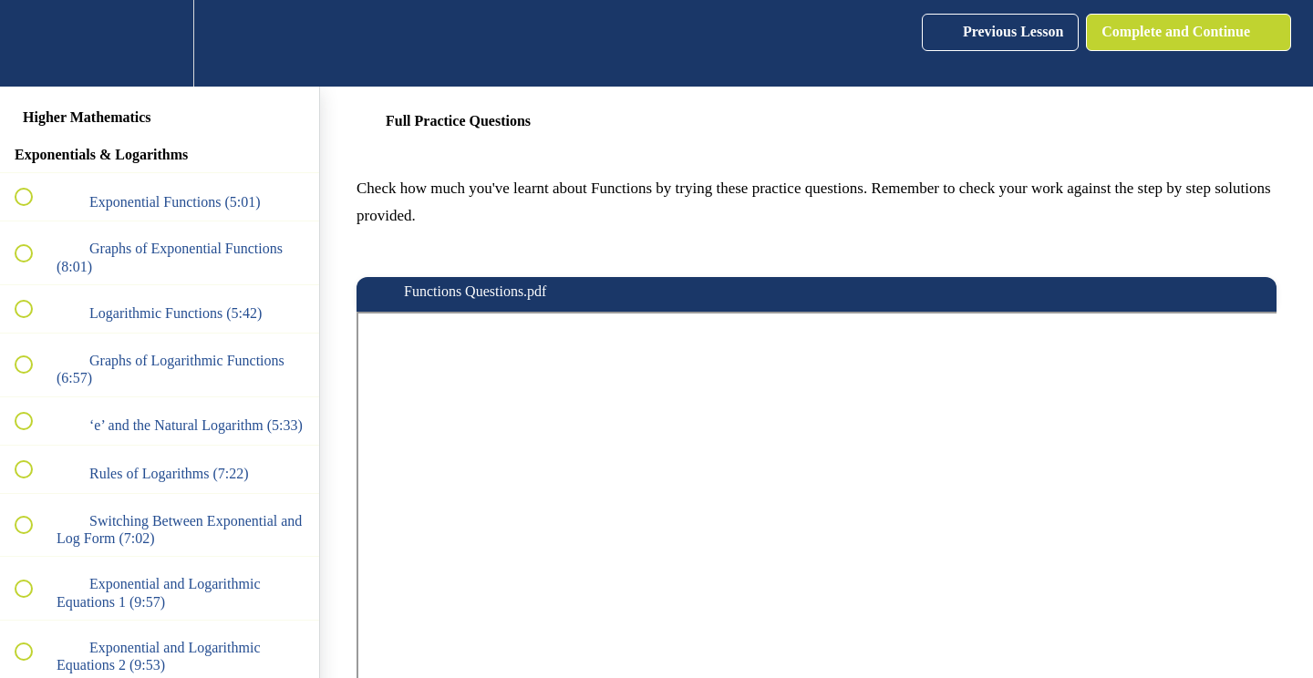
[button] (33, 43)
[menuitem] (159, 43)
